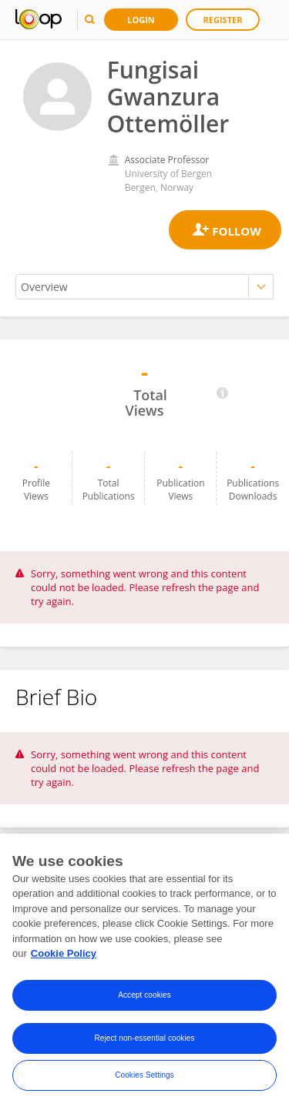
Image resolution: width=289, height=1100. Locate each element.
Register (223, 19)
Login (141, 19)
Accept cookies (144, 999)
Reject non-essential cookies (144, 1042)
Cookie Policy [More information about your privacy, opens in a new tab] (63, 957)
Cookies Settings (144, 1079)
